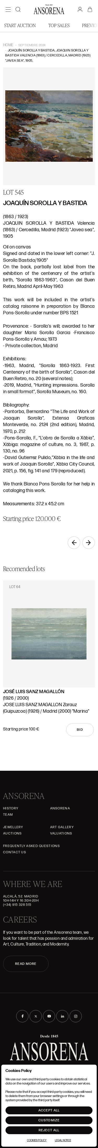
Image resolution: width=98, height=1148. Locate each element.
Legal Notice (63, 1140)
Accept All (49, 1110)
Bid (80, 730)
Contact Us (14, 852)
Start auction (20, 25)
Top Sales (59, 25)
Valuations (61, 833)
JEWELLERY (13, 827)
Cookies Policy (37, 1140)
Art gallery (62, 827)
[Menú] (8, 9)
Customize (49, 1120)
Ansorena (60, 808)
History (10, 808)
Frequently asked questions (31, 846)
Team (8, 815)
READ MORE (26, 964)
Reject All (49, 1130)
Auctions (12, 833)
